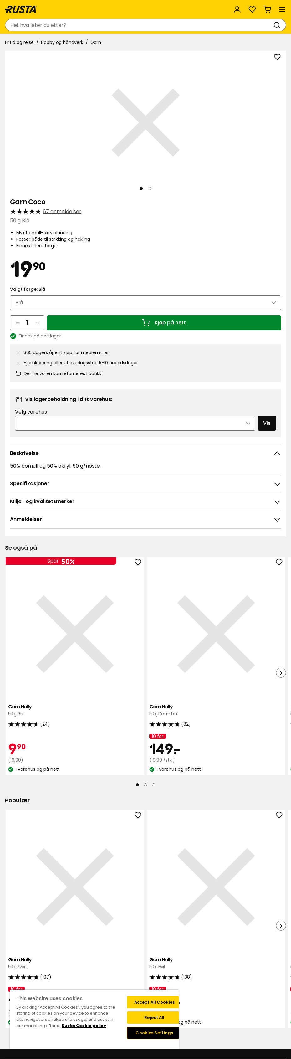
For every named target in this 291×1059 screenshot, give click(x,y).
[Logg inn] (237, 9)
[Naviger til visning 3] (153, 736)
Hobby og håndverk (62, 42)
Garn (95, 42)
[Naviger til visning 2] (149, 188)
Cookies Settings (154, 1033)
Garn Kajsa (237, 662)
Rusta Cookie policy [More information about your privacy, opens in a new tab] (84, 1026)
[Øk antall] (37, 322)
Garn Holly (51, 662)
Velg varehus (31, 411)
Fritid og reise (19, 42)
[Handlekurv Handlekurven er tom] (267, 9)
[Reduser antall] (17, 322)
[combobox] (139, 25)
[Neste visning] (276, 123)
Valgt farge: (27, 289)
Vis (267, 423)
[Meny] (282, 9)
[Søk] (278, 25)
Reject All (154, 1017)
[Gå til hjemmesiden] (21, 9)
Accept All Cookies (154, 1002)
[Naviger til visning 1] (141, 188)
